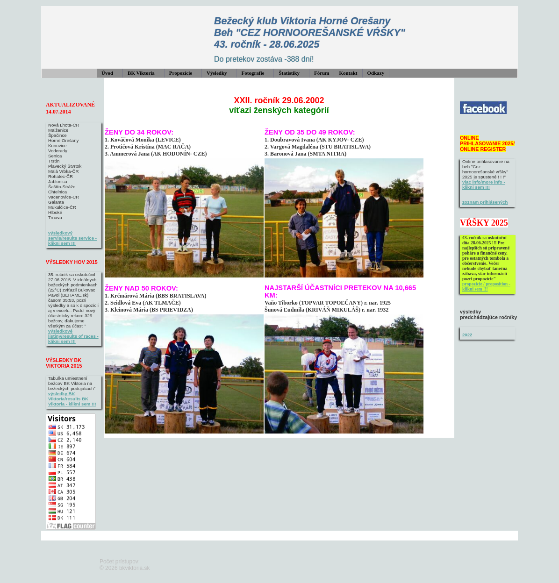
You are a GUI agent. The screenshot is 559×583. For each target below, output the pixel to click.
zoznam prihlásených (485, 202)
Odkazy (376, 73)
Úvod (107, 73)
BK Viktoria (141, 73)
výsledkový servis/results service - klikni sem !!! (72, 238)
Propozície (180, 73)
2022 (467, 334)
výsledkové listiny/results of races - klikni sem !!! (73, 336)
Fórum (321, 73)
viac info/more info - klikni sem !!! (483, 184)
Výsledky (217, 73)
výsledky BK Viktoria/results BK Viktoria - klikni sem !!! (72, 398)
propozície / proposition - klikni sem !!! (486, 286)
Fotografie (253, 73)
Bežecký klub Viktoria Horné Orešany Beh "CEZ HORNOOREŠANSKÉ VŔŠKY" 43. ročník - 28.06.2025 (309, 32)
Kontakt (348, 73)
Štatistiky (289, 73)
